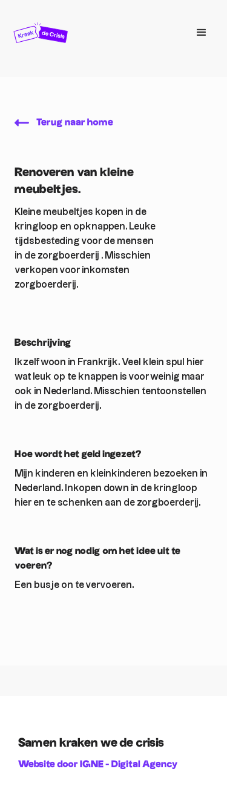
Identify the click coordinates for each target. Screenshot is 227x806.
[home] (95, 32)
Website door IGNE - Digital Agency (97, 764)
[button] (201, 33)
